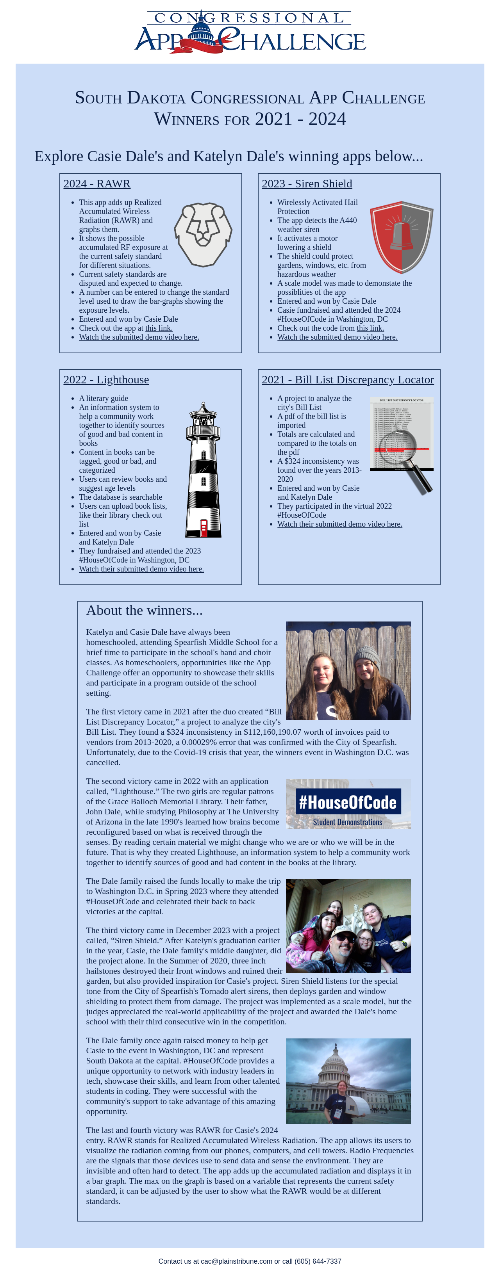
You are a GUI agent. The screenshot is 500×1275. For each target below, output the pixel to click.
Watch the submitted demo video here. (139, 337)
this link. (159, 328)
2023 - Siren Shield (307, 183)
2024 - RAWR (96, 183)
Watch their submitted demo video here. (141, 568)
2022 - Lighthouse (106, 379)
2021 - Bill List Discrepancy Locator (348, 379)
